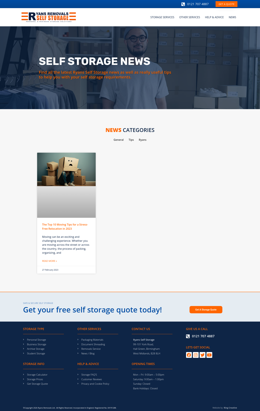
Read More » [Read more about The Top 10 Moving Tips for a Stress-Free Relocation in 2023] (49, 260)
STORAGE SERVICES (162, 17)
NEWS (232, 17)
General (119, 140)
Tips (131, 140)
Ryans (142, 140)
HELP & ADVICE (214, 17)
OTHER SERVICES (189, 17)
